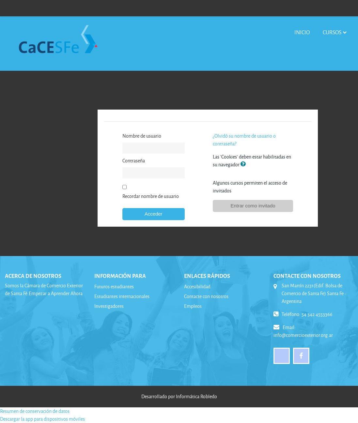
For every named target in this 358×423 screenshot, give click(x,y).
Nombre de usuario (141, 135)
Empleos (193, 306)
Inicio (302, 32)
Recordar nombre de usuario (150, 196)
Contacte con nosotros (206, 296)
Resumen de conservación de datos (35, 411)
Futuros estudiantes (114, 286)
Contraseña (133, 160)
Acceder (154, 214)
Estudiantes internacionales (121, 296)
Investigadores (109, 306)
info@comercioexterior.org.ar (303, 335)
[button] (244, 164)
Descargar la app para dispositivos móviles (42, 418)
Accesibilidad (197, 286)
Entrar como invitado (253, 205)
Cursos (332, 32)
